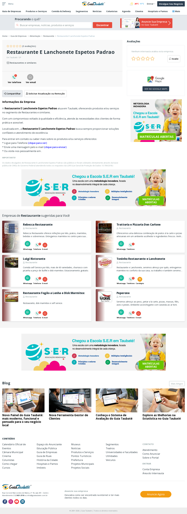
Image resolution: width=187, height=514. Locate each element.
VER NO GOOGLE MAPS (155, 88)
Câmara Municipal (12, 452)
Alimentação (35, 36)
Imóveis (41, 467)
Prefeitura (77, 460)
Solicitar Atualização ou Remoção (45, 93)
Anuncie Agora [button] (156, 494)
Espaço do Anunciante (49, 444)
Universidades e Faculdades (122, 452)
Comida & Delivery (61, 11)
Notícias (97, 11)
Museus (75, 444)
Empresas (11, 11)
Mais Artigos (177, 383)
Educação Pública (47, 448)
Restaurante (48, 36)
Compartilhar (12, 93)
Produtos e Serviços (36, 11)
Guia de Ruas (44, 456)
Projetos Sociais (80, 467)
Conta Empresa (151, 469)
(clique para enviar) (55, 147)
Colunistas (111, 11)
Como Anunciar (151, 453)
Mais (176, 11)
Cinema (139, 11)
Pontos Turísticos (81, 456)
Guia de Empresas (18, 36)
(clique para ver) (37, 143)
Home (5, 36)
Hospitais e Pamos (158, 11)
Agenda (126, 11)
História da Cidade (47, 460)
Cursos (6, 467)
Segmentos (82, 11)
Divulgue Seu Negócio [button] (171, 3)
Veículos (111, 460)
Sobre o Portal (150, 457)
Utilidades (112, 456)
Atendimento (149, 450)
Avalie (173, 58)
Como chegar (9, 463)
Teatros (110, 448)
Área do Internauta (153, 473)
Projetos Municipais (82, 463)
